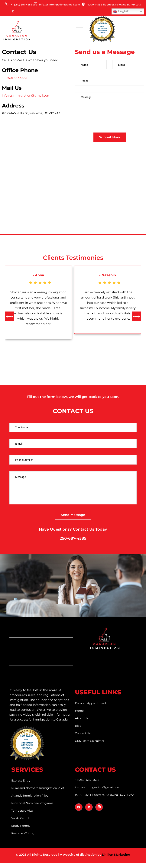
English (121, 11)
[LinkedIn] (8, 11)
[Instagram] (13, 11)
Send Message (73, 515)
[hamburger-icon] (79, 30)
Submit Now (109, 137)
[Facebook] (4, 11)
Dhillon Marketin (115, 854)
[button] (9, 316)
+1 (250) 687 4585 (14, 78)
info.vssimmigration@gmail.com (26, 95)
